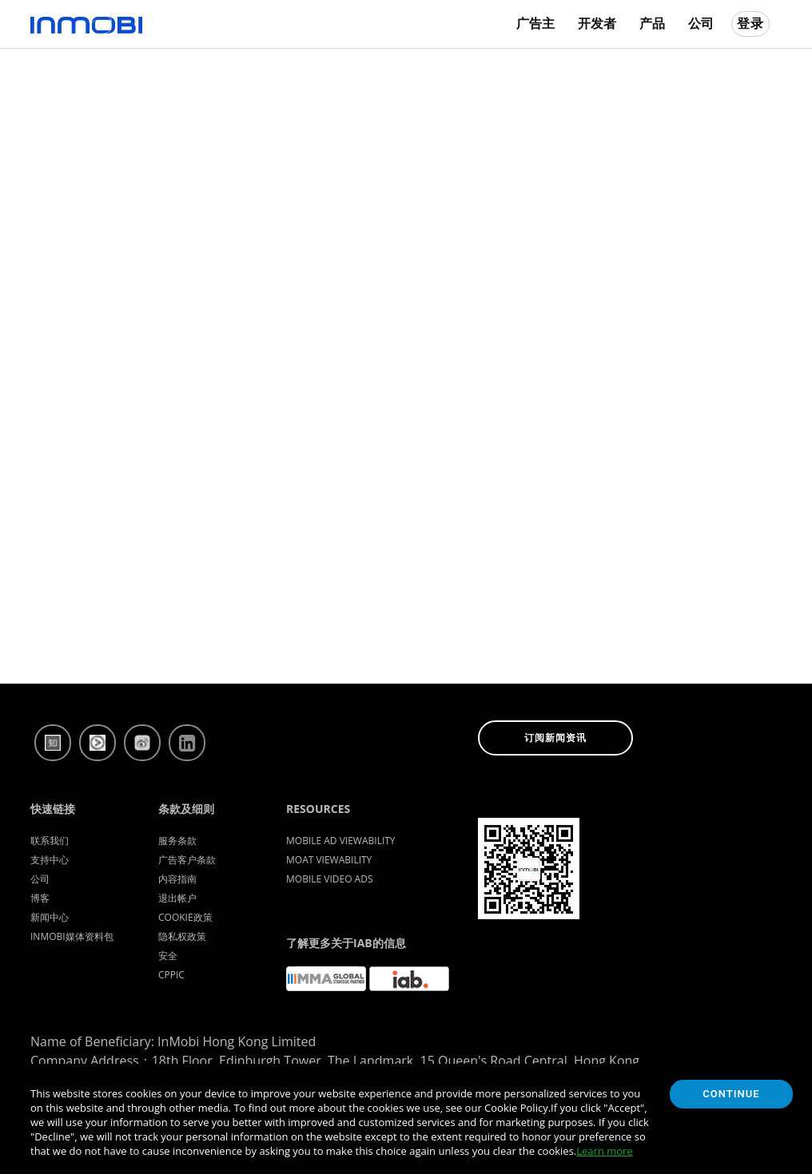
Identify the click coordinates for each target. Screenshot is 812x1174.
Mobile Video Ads (329, 879)
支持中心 (49, 860)
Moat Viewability (329, 860)
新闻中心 (49, 917)
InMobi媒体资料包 (71, 936)
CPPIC (171, 975)
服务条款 (177, 840)
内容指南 (177, 879)
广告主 (535, 23)
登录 (750, 23)
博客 (40, 898)
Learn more (604, 1151)
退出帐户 (177, 898)
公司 (701, 23)
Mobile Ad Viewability (341, 840)
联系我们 (49, 840)
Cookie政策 (185, 917)
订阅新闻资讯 (555, 738)
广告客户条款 (187, 860)
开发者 (597, 23)
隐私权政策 (182, 936)
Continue (731, 1094)
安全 (167, 955)
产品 (652, 23)
